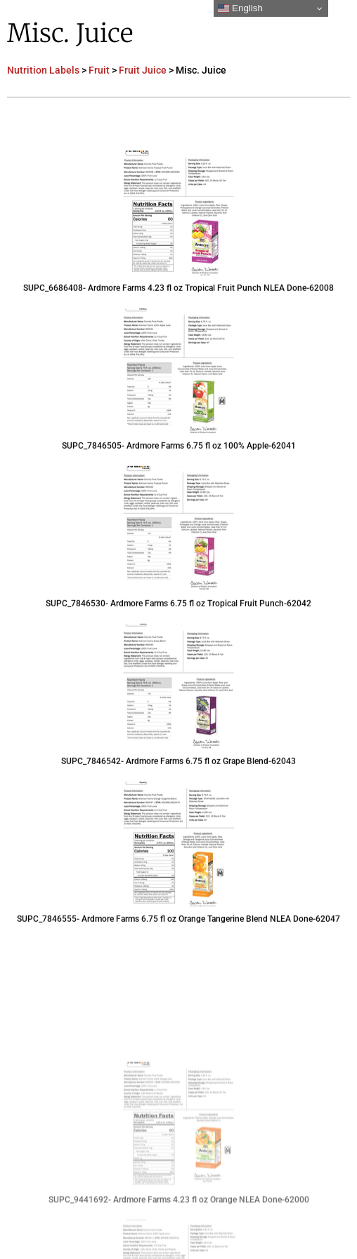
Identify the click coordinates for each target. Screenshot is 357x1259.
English (240, 8)
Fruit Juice (143, 70)
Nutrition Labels (43, 70)
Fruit (99, 70)
